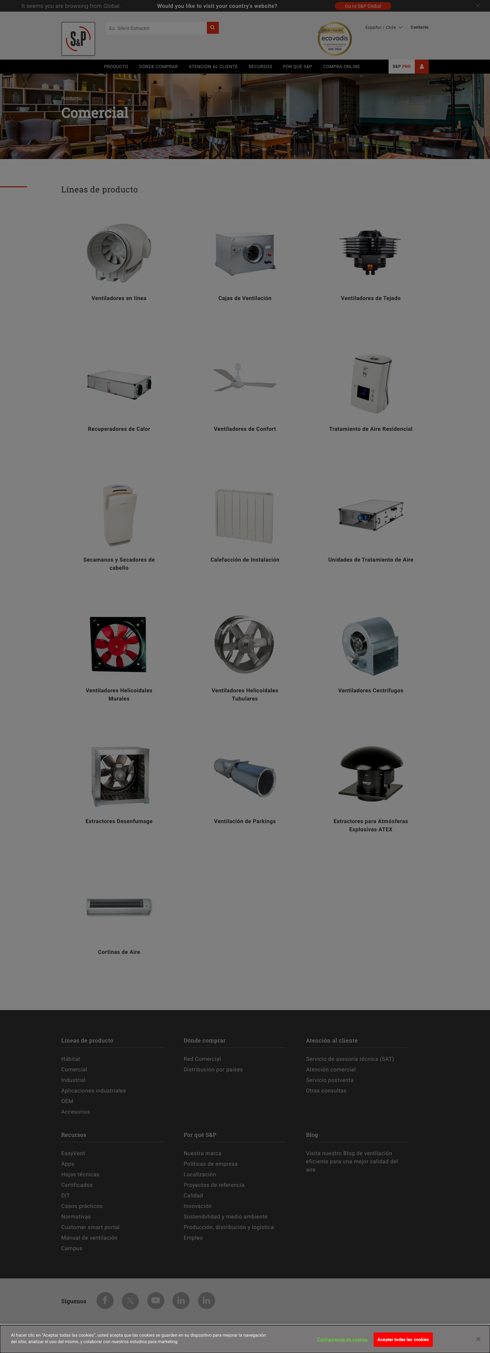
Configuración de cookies (342, 1339)
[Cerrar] (478, 1339)
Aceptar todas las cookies (403, 1339)
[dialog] (245, 1339)
